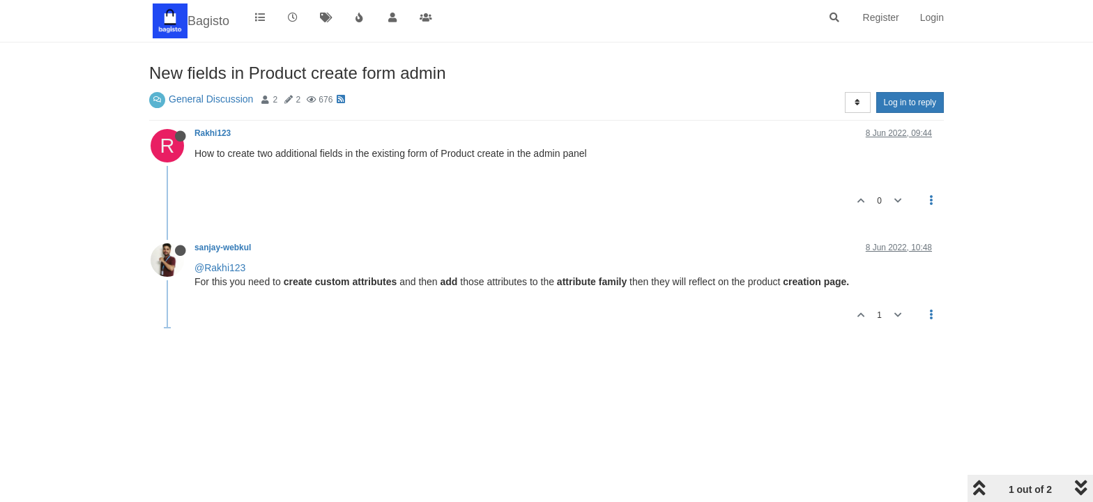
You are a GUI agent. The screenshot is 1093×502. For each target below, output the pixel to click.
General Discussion (211, 99)
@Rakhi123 (219, 267)
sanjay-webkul (222, 247)
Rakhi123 (212, 133)
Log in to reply (910, 102)
